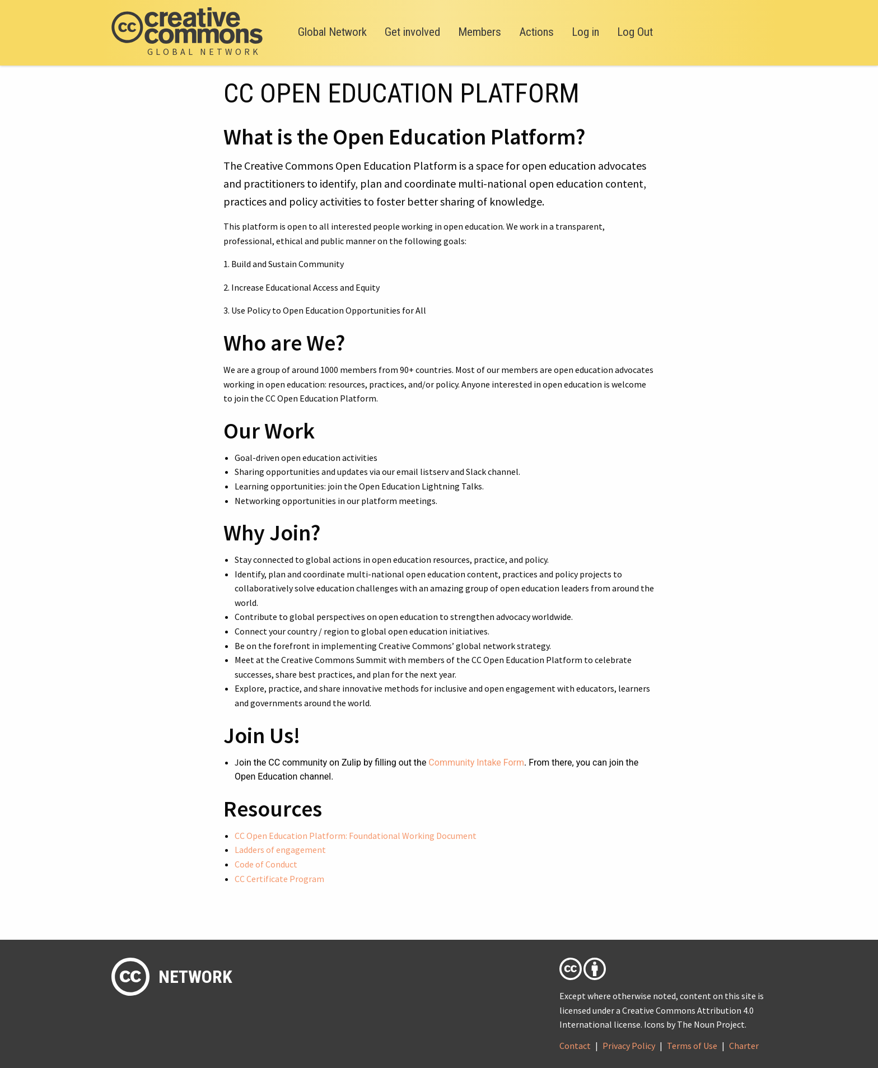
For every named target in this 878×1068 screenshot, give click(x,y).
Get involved (412, 32)
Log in (585, 32)
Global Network (332, 32)
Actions (536, 32)
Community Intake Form (476, 762)
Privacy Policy (629, 1045)
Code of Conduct (266, 864)
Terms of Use (692, 1045)
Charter (744, 1045)
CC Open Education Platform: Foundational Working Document (356, 835)
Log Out (635, 32)
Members (479, 32)
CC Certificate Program (279, 878)
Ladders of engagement (280, 849)
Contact (575, 1045)
